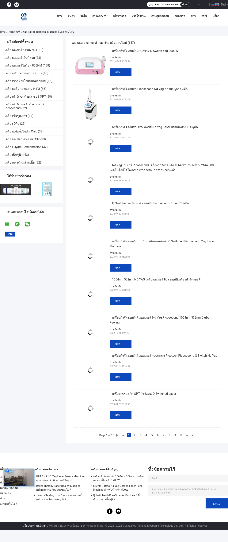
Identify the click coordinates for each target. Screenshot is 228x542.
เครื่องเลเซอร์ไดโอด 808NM (23, 65)
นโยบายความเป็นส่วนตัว (37, 525)
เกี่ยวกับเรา (119, 15)
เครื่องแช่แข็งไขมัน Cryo (21, 131)
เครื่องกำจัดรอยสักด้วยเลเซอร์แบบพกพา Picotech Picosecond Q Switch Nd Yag (164, 355)
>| (193, 435)
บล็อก (216, 15)
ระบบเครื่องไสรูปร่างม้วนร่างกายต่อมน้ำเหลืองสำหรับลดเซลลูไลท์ (59, 497)
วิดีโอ (83, 15)
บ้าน (59, 15)
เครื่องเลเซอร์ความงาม (20, 50)
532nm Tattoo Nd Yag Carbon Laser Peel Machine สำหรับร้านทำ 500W (117, 487)
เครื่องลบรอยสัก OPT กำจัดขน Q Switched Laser (144, 394)
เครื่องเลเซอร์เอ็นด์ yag (20, 58)
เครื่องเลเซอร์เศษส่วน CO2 (22, 139)
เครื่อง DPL (12, 123)
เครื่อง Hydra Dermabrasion (23, 147)
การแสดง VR (100, 15)
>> (186, 435)
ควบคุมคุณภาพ (160, 15)
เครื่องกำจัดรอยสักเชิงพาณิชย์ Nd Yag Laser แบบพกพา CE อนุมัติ (155, 127)
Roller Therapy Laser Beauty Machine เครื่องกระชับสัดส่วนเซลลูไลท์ (58, 487)
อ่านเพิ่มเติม (115, 57)
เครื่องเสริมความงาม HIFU (22, 89)
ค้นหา (185, 4)
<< (123, 435)
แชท (199, 4)
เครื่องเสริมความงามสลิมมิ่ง (23, 73)
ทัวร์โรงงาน (139, 15)
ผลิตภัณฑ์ (14, 31)
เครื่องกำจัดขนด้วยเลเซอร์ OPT (25, 96)
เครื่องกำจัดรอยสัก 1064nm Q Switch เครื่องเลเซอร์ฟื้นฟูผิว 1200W (118, 478)
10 (181, 435)
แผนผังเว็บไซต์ (8, 503)
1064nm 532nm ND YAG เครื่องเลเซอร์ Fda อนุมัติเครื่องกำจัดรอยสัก (157, 279)
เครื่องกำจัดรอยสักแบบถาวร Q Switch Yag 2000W (145, 51)
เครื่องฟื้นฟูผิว (14, 155)
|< (117, 435)
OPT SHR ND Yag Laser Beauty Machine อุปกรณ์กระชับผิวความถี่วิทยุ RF (60, 478)
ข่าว (193, 15)
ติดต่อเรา (179, 15)
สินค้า (71, 15)
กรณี (204, 15)
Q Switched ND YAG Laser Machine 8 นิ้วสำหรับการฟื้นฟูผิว (117, 497)
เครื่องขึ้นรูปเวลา (16, 116)
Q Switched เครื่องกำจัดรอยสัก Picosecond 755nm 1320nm (151, 203)
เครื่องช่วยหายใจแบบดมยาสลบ (25, 81)
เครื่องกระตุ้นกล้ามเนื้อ (20, 162)
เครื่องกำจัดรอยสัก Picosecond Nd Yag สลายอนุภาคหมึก (150, 89)
